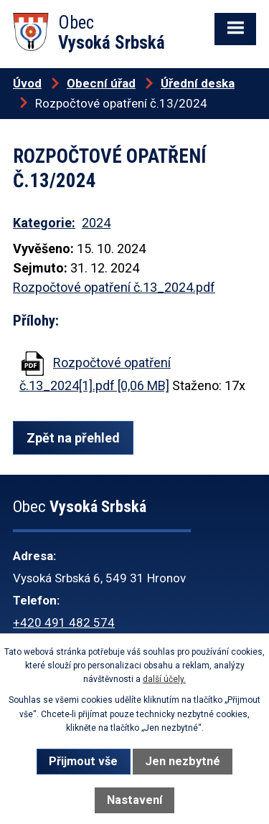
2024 (96, 222)
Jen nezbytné (182, 761)
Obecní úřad (101, 83)
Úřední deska (198, 83)
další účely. (164, 679)
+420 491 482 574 (64, 622)
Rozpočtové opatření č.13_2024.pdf (114, 287)
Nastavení (134, 800)
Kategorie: (44, 222)
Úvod (27, 83)
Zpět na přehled (73, 437)
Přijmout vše (83, 761)
